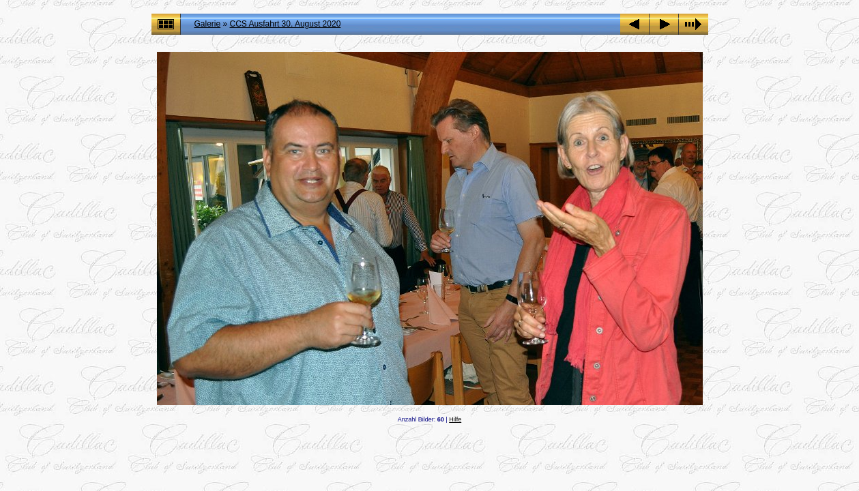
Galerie (207, 24)
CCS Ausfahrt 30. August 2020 (285, 24)
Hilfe (455, 419)
